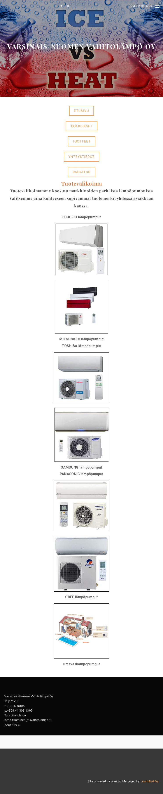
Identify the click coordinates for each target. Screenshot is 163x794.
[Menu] (157, 5)
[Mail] (69, 5)
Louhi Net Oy (149, 781)
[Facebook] (63, 5)
